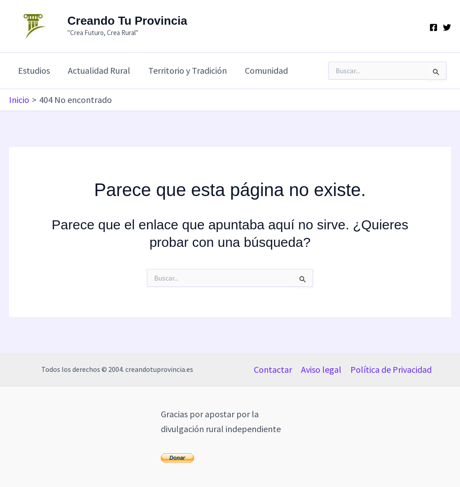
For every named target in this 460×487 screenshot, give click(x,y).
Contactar (273, 369)
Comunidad (266, 70)
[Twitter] (447, 27)
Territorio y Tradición (187, 70)
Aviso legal (321, 369)
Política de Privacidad (391, 369)
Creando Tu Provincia (127, 20)
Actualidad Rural (99, 70)
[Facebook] (433, 27)
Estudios (34, 70)
